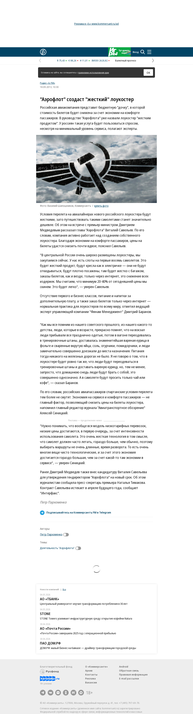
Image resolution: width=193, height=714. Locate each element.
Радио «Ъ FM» (47, 83)
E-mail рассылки (129, 678)
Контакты (91, 674)
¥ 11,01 (84, 60)
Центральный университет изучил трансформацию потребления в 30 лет (84, 604)
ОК (148, 72)
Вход (136, 52)
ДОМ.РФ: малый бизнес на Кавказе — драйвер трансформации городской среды (88, 648)
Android (123, 666)
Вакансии (91, 682)
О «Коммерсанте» (96, 666)
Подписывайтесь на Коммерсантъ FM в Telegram (78, 512)
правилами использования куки (93, 72)
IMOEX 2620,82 (100, 60)
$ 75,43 (61, 60)
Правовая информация (133, 674)
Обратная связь (129, 670)
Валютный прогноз (125, 60)
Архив (88, 670)
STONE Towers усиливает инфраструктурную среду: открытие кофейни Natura (86, 618)
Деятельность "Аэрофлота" (57, 548)
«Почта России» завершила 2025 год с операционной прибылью (78, 633)
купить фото (101, 206)
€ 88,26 (72, 60)
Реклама (90, 678)
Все (64, 589)
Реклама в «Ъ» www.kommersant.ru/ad (96, 24)
